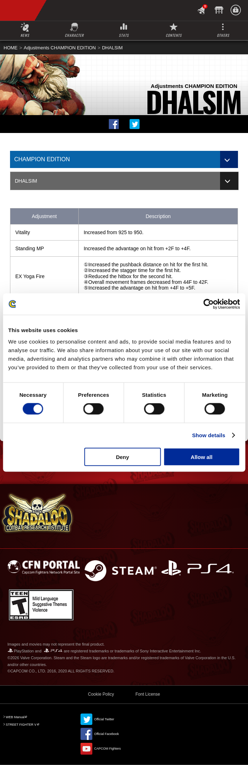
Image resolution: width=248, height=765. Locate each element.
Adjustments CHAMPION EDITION (60, 47)
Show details (208, 435)
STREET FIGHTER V (21, 724)
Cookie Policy (101, 694)
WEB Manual (15, 717)
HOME (11, 47)
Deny (122, 457)
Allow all (202, 457)
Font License (147, 694)
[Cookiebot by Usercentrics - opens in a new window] (208, 304)
